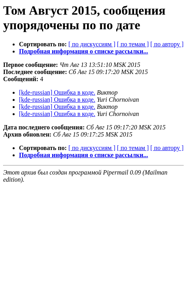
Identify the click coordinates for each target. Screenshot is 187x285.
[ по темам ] (133, 44)
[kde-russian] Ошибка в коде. (57, 92)
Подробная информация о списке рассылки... (83, 51)
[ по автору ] (166, 44)
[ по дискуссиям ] (91, 44)
